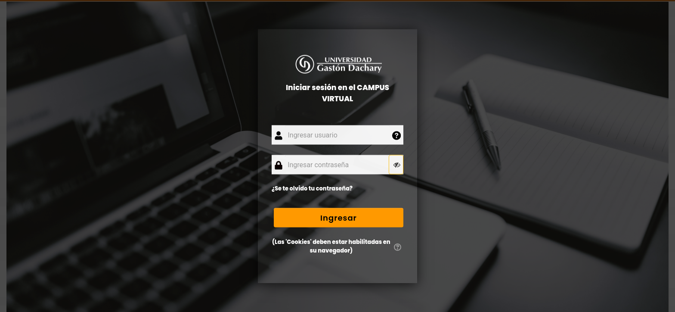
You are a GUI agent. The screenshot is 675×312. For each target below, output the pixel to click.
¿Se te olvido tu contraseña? (312, 188)
